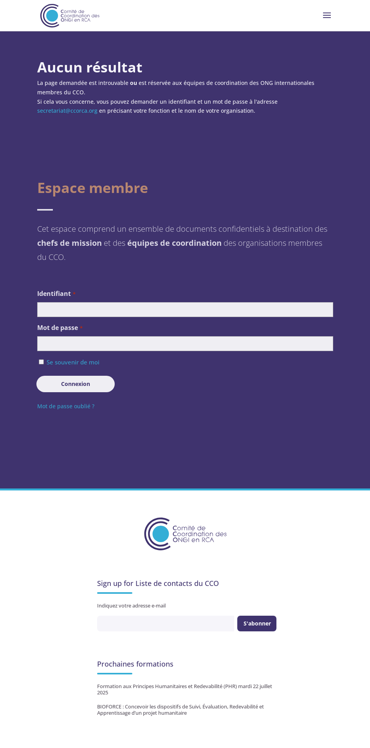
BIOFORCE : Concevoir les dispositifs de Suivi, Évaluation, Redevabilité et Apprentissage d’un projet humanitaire (180, 709)
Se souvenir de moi (73, 362)
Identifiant (56, 294)
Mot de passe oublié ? (65, 406)
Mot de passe (60, 328)
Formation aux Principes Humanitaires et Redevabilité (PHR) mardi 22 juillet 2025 (184, 689)
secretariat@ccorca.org (67, 110)
